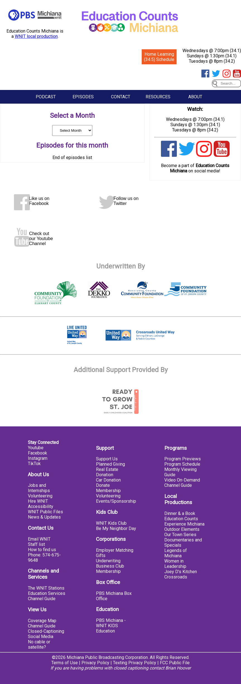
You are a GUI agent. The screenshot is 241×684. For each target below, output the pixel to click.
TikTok (34, 463)
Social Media (40, 636)
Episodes (83, 96)
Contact (120, 96)
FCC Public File (175, 662)
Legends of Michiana (175, 553)
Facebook (37, 453)
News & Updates (44, 517)
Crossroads (175, 577)
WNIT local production (36, 36)
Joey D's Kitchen (180, 571)
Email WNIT (39, 539)
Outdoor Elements (181, 529)
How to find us (42, 549)
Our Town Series (180, 534)
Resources (158, 96)
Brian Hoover (178, 668)
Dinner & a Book (179, 513)
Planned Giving (110, 464)
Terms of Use (64, 662)
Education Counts (181, 518)
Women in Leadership (175, 563)
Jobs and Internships (39, 488)
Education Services (46, 593)
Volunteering (40, 496)
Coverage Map (42, 620)
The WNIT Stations (46, 588)
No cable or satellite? (39, 644)
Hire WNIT (38, 501)
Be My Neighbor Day (116, 528)
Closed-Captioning (46, 631)
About (195, 96)
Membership (108, 490)
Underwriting (108, 560)
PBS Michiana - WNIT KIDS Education (111, 626)
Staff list (36, 544)
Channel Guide (42, 598)
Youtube (36, 447)
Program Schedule (182, 464)
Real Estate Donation (107, 472)
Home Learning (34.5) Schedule (159, 57)
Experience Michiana (184, 524)
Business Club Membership (110, 568)
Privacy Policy (95, 662)
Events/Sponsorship (116, 501)
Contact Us (41, 528)
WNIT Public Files (45, 511)
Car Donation (108, 480)
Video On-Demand (182, 480)
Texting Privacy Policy (134, 662)
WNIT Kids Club (111, 523)
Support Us (107, 458)
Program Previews (182, 458)
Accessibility (40, 506)
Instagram (37, 458)
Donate (103, 485)
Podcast (46, 96)
